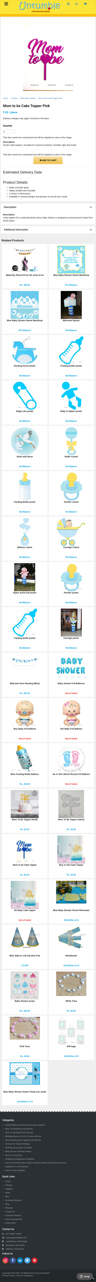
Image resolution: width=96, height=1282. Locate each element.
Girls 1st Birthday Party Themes (19, 1132)
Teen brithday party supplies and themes (23, 1140)
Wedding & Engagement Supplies (19, 1159)
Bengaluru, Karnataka (15, 1245)
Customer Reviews (13, 1200)
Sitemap (9, 1208)
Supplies (9, 1189)
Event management (13, 1219)
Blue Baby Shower (28, 98)
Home (5, 98)
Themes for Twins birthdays (17, 1144)
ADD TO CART (48, 160)
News (7, 1193)
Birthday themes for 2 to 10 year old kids (23, 1136)
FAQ (7, 1196)
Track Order (10, 1223)
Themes (14, 98)
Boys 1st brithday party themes (19, 1129)
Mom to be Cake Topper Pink (50, 98)
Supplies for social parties (16, 1166)
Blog (7, 1204)
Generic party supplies (15, 1170)
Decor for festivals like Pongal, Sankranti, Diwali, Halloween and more (35, 1163)
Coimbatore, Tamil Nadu (16, 1241)
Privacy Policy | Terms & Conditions (17, 1276)
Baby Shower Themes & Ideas (18, 1151)
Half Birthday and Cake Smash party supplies (25, 1125)
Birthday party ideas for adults (18, 1147)
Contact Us (10, 1211)
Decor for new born (13, 1155)
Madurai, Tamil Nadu (15, 1249)
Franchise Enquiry (13, 1215)
